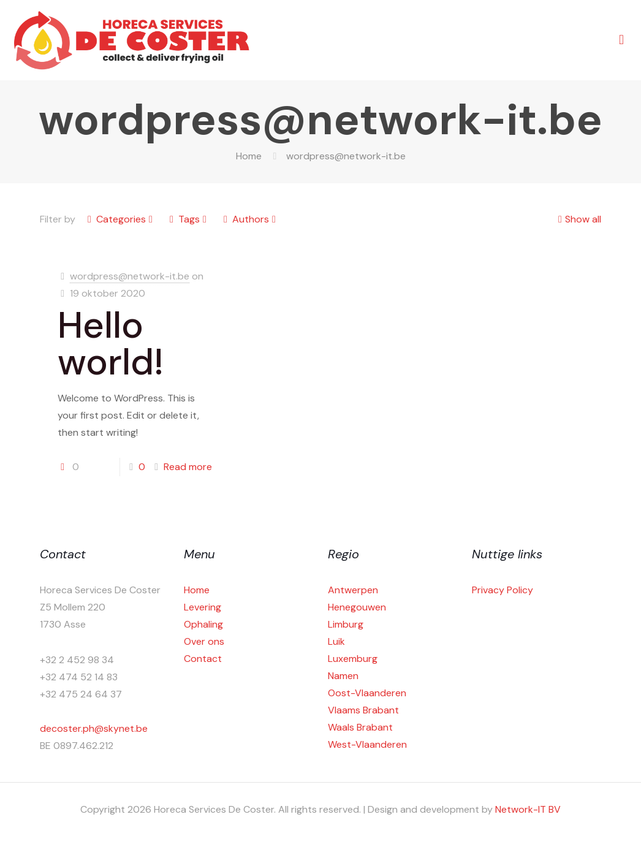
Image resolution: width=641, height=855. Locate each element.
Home (249, 156)
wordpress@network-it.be (129, 276)
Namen (343, 675)
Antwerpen (353, 589)
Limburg (345, 624)
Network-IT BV (528, 809)
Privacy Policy (502, 589)
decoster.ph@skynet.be (94, 728)
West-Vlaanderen (367, 744)
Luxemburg (352, 658)
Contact (203, 658)
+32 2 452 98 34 (77, 659)
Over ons (204, 641)
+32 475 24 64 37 (81, 694)
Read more (188, 466)
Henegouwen (357, 607)
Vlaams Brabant (363, 710)
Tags (188, 219)
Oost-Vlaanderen (367, 692)
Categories (120, 219)
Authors (250, 219)
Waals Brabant (360, 727)
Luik (336, 641)
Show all (578, 219)
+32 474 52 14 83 (79, 677)
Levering (202, 607)
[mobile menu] (621, 39)
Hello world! (111, 343)
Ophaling (203, 624)
